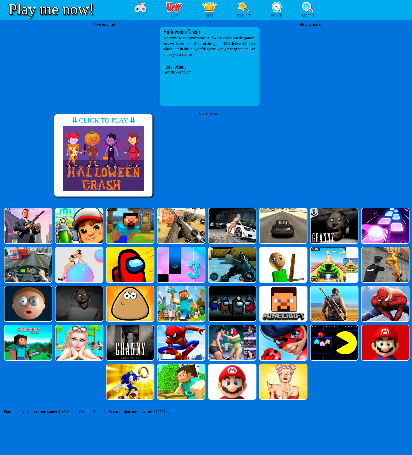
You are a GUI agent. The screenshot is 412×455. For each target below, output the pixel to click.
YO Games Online (75, 412)
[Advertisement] (104, 66)
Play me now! (51, 9)
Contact (99, 412)
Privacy (114, 412)
